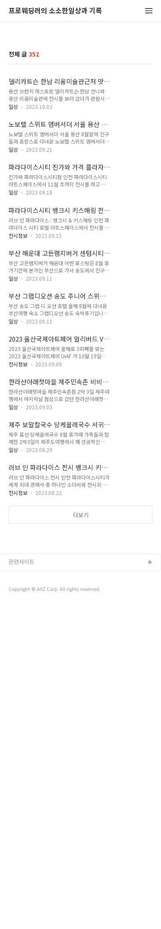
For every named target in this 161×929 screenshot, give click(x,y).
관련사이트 (21, 722)
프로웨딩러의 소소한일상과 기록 (55, 10)
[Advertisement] (80, 616)
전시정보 (18, 235)
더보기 (80, 515)
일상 (13, 106)
